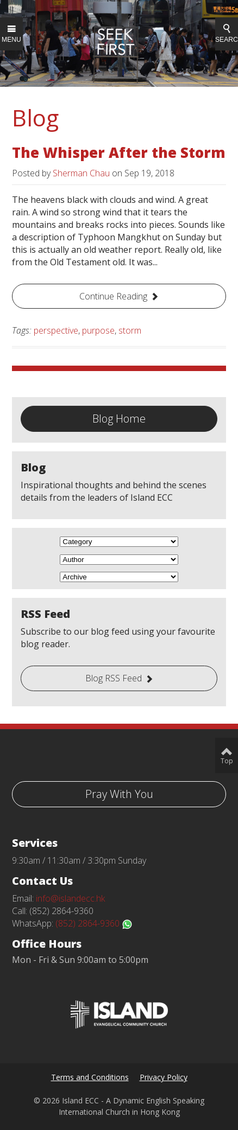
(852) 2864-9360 (94, 923)
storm (129, 330)
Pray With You (119, 794)
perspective (56, 330)
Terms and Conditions (90, 1077)
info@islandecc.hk (70, 898)
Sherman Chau (81, 173)
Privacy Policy (163, 1077)
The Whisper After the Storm (119, 152)
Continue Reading (113, 296)
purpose (98, 330)
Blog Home (119, 418)
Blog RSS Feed (113, 678)
